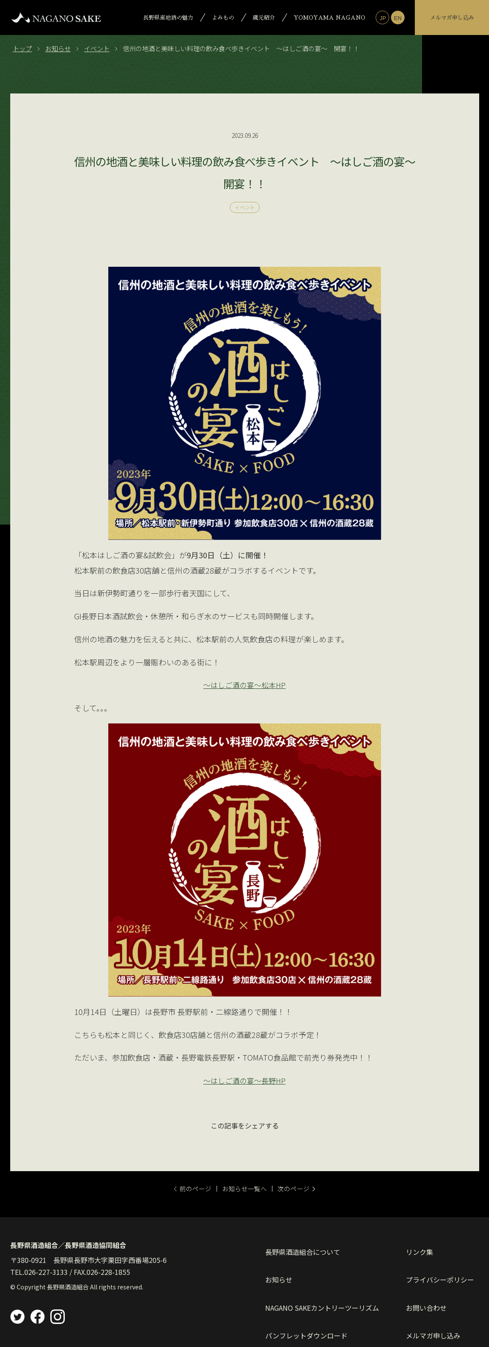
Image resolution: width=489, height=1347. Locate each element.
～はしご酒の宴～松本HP (244, 684)
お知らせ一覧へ (245, 1188)
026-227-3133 (46, 1271)
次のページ (307, 1188)
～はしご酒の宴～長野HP (244, 1080)
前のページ (183, 1188)
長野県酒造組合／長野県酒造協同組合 (68, 1245)
